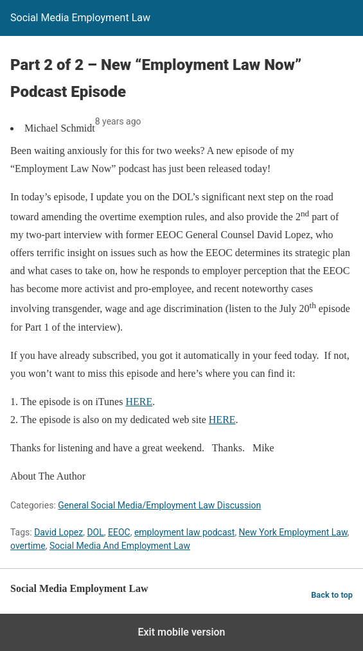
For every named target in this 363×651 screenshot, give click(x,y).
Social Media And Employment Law (119, 546)
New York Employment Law (293, 532)
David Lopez (58, 532)
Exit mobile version (181, 632)
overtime (28, 546)
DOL (95, 532)
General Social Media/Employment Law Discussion (159, 505)
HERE (138, 401)
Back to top (332, 595)
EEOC (119, 532)
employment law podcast (184, 532)
